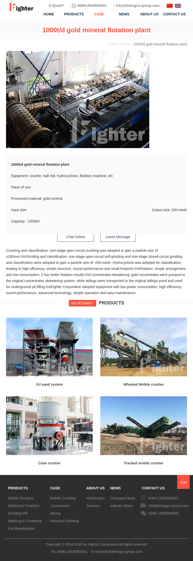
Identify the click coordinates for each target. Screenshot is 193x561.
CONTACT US (153, 488)
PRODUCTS (18, 488)
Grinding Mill (18, 513)
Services (93, 506)
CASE (55, 488)
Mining (55, 513)
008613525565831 (89, 6)
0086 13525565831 (164, 513)
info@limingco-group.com (137, 6)
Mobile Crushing (63, 498)
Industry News (121, 506)
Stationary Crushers (23, 506)
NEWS (115, 488)
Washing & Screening (25, 521)
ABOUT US (95, 488)
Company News (122, 498)
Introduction (95, 498)
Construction (60, 506)
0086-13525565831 (163, 498)
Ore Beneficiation (21, 528)
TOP (183, 483)
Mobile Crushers (21, 498)
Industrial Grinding (64, 521)
